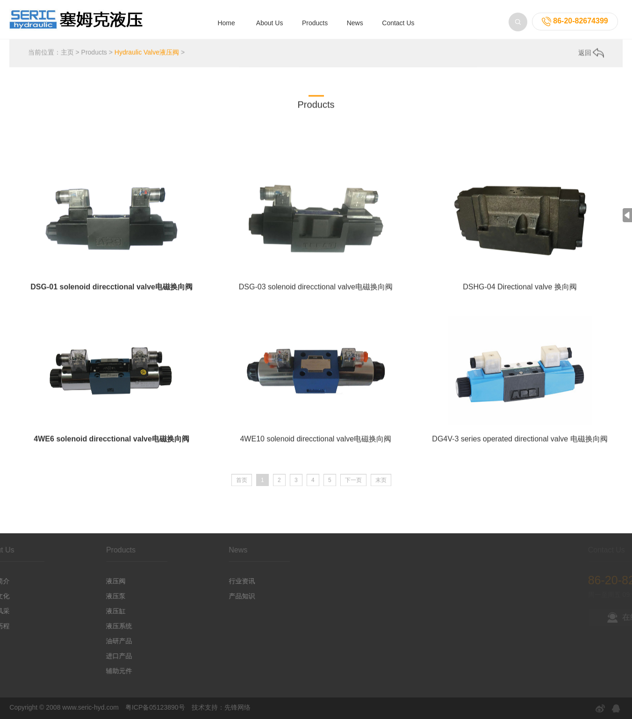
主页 (67, 54)
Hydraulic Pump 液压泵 (134, 132)
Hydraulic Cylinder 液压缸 (219, 132)
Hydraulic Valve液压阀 (147, 54)
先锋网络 (237, 707)
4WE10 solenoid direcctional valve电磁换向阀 (315, 447)
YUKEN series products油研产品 (409, 132)
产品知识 (211, 596)
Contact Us (398, 23)
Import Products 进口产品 (509, 132)
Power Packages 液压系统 (309, 132)
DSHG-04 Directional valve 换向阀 (520, 295)
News (355, 23)
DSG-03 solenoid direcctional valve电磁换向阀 (316, 295)
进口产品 (88, 656)
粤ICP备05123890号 (155, 707)
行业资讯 (211, 581)
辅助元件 (88, 671)
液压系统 (88, 626)
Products (315, 23)
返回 (591, 54)
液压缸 (85, 611)
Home (226, 23)
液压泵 (85, 596)
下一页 (353, 484)
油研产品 (88, 641)
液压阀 (85, 581)
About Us (269, 23)
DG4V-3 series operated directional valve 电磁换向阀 (519, 447)
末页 (381, 484)
